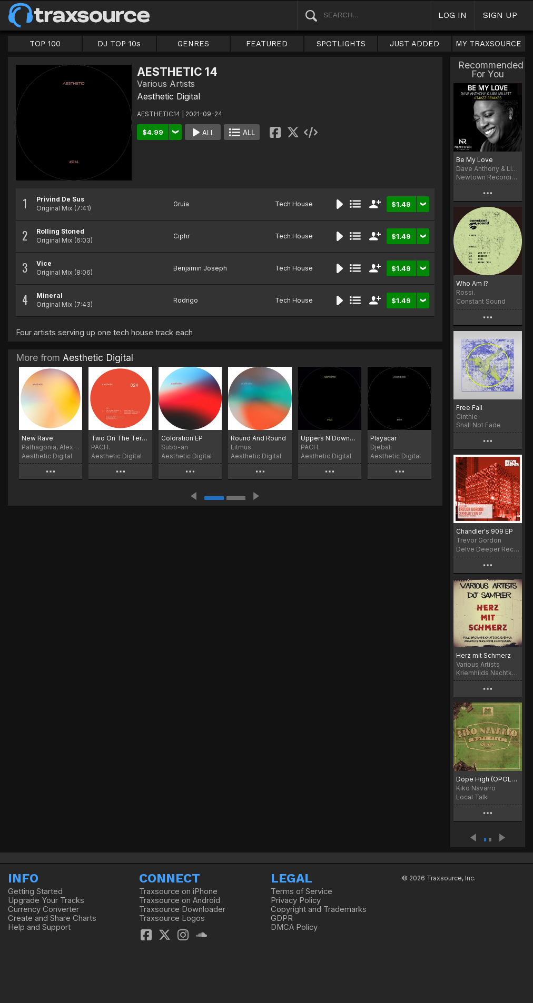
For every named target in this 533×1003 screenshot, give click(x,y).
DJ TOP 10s (119, 43)
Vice (44, 263)
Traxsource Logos (172, 918)
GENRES (193, 43)
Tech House (294, 204)
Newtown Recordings (487, 177)
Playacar (383, 438)
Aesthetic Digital (168, 96)
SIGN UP (500, 15)
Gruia (181, 204)
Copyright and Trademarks (319, 909)
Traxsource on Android (179, 900)
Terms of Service (301, 891)
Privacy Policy (296, 900)
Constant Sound (481, 301)
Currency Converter (43, 909)
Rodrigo (185, 300)
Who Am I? (472, 283)
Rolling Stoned (60, 231)
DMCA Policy (294, 927)
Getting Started (35, 891)
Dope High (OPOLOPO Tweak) (487, 779)
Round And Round (258, 438)
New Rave (37, 438)
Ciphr (181, 236)
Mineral (49, 295)
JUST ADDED (414, 43)
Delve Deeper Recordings (487, 549)
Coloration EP (182, 438)
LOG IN (452, 15)
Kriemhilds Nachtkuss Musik (487, 673)
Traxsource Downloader (182, 909)
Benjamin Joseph (200, 268)
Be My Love (474, 160)
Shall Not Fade (478, 425)
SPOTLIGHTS (341, 43)
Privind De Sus (60, 199)
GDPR (282, 918)
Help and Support (39, 927)
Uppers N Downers (330, 438)
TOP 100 (45, 43)
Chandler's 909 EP (484, 531)
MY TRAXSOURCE (488, 43)
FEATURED (267, 43)
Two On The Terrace (120, 438)
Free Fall (469, 408)
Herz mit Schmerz (483, 655)
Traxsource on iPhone (178, 891)
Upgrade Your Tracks (46, 900)
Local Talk (472, 797)
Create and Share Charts (52, 918)
